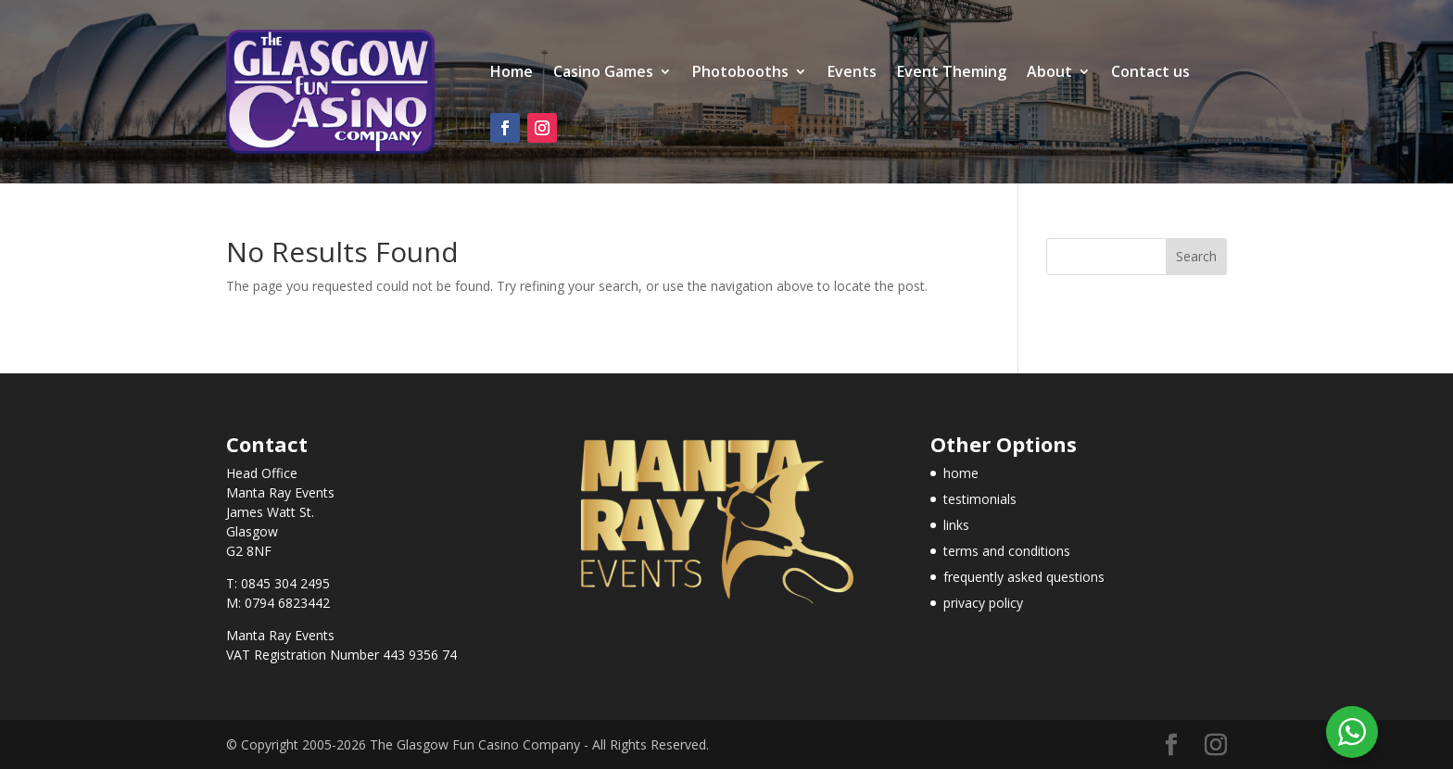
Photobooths (740, 73)
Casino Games (603, 73)
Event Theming (951, 73)
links (956, 525)
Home (511, 73)
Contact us (1150, 73)
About (1049, 73)
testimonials (980, 499)
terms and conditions (1006, 551)
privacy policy (983, 602)
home (961, 473)
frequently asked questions (1024, 577)
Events (852, 73)
